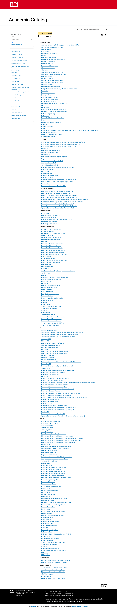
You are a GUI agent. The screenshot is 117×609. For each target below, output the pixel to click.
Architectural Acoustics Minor (50, 421)
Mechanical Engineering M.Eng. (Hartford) (54, 406)
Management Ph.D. (47, 173)
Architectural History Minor (49, 423)
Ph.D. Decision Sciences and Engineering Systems (57, 182)
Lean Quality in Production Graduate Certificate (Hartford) (59, 197)
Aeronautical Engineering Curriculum (52, 47)
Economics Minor (46, 465)
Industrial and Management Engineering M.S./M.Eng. (57, 370)
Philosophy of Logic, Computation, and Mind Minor (57, 534)
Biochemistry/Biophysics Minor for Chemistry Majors (58, 442)
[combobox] (91, 29)
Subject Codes (16, 107)
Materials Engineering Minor (50, 521)
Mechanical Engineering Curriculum (52, 118)
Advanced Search (16, 44)
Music (43, 120)
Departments (16, 101)
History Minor (45, 496)
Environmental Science (48, 101)
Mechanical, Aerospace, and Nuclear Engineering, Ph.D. (58, 180)
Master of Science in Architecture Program (54, 385)
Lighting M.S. (45, 376)
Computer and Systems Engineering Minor (54, 459)
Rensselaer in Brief (18, 63)
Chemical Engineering (48, 68)
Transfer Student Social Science (51, 319)
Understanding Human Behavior (51, 321)
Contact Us (19, 595)
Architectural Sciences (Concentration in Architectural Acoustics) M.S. (63, 332)
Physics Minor (45, 536)
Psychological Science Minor (50, 538)
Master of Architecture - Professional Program (55, 378)
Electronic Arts (46, 95)
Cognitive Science (47, 78)
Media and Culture (47, 292)
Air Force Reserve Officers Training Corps (54, 568)
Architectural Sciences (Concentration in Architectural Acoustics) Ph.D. (63, 142)
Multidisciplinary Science (49, 224)
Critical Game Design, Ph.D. (49, 165)
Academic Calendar (18, 57)
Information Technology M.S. (50, 374)
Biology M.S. (45, 341)
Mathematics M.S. (46, 403)
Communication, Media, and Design (52, 80)
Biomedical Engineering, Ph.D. (50, 150)
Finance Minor (45, 488)
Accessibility (68, 593)
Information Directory (19, 60)
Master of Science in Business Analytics (54, 387)
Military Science (46, 576)
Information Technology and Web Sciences (54, 277)
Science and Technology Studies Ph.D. (53, 186)
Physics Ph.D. (45, 184)
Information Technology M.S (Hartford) (53, 372)
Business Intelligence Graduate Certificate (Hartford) (57, 191)
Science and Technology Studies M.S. (53, 414)
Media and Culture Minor (49, 526)
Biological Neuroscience (49, 53)
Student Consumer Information (54, 593)
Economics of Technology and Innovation (54, 254)
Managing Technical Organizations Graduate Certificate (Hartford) (62, 202)
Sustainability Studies (48, 137)
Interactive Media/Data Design (51, 279)
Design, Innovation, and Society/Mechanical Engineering (59, 89)
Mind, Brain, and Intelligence (50, 294)
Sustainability (45, 312)
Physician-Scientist (47, 126)
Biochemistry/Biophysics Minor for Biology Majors (57, 436)
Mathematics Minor (47, 523)
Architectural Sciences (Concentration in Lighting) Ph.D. (58, 146)
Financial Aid (16, 78)
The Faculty (16, 118)
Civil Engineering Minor (48, 453)
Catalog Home (16, 51)
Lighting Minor (45, 509)
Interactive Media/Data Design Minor (53, 505)
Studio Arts (44, 310)
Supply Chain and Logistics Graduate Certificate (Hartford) (59, 206)
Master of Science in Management (52, 391)
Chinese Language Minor (49, 450)
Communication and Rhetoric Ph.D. (52, 161)
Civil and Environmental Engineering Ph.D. (54, 157)
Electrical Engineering (48, 93)
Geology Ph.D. (45, 171)
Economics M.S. (46, 364)
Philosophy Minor (46, 532)
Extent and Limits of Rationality (51, 262)
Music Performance (47, 300)
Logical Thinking (46, 290)
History (43, 275)
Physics (43, 128)
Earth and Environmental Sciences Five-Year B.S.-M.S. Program (61, 362)
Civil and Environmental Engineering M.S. (54, 353)
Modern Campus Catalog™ (79, 607)
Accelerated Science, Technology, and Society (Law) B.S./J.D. (60, 45)
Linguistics (44, 283)
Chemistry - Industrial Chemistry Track (53, 74)
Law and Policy (46, 281)
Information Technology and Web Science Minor (56, 503)
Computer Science (47, 84)
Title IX (66, 591)
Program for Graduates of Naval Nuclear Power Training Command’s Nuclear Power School (70, 130)
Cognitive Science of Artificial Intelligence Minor (56, 457)
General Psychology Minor (49, 490)
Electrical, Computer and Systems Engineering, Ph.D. (57, 167)
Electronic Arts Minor (48, 482)
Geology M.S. (45, 368)
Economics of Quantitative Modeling (52, 252)
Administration (17, 113)
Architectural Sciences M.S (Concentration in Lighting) (58, 337)
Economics (44, 91)
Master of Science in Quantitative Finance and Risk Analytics (60, 393)
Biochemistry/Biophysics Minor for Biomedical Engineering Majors (62, 438)
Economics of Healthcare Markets (51, 248)
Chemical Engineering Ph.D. (50, 152)
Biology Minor (45, 444)
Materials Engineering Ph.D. (49, 175)
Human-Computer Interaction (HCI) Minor (54, 498)
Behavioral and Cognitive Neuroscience (53, 233)
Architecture (45, 51)
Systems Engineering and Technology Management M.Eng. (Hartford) (63, 416)
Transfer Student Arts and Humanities (53, 317)
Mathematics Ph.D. (47, 177)
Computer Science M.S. (48, 357)
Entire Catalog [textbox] (15, 36)
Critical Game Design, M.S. (49, 360)
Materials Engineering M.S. (49, 401)
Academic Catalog (28, 20)
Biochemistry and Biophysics (50, 215)
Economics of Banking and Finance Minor (54, 467)
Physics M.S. (45, 412)
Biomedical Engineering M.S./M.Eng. (52, 343)
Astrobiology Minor (47, 428)
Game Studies (45, 269)
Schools (14, 98)
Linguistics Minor (46, 513)
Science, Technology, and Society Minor (53, 542)
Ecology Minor (45, 463)
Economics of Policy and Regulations (53, 250)
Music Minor (45, 528)
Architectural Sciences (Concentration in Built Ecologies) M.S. (60, 335)
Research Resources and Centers (19, 71)
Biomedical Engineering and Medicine (53, 572)
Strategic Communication (49, 308)
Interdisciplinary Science (49, 222)
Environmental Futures (48, 258)
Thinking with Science (48, 315)
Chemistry (44, 70)
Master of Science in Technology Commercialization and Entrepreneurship (64, 397)
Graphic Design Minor (48, 494)
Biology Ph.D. (45, 148)
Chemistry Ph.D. (46, 154)
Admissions (15, 81)
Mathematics (45, 116)
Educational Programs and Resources (20, 67)
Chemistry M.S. (46, 349)
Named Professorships (19, 116)
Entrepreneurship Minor (48, 484)
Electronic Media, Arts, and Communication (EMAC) (57, 220)
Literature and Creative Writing (50, 285)
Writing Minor (45, 555)
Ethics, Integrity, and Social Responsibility (54, 260)
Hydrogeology (45, 107)
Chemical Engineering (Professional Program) (55, 560)
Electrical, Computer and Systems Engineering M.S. (57, 366)
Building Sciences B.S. (48, 62)
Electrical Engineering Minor (50, 480)
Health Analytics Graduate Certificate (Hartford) (56, 193)
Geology (44, 105)
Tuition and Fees (17, 84)
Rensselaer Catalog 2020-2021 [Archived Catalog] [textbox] (88, 29)
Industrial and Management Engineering (53, 109)
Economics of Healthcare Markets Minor (53, 471)
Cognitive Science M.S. (48, 355)
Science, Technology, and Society (51, 135)
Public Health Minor (47, 540)
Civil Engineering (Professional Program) (53, 562)
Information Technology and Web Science (54, 112)
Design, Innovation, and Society (51, 87)
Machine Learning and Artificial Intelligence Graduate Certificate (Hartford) (64, 199)
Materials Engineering (48, 114)
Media (52, 591)
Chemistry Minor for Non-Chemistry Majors (55, 448)
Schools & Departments (19, 95)
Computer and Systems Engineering (52, 82)
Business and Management (49, 66)
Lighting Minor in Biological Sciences (53, 511)
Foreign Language (47, 267)
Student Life (16, 75)
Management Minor (47, 517)
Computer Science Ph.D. (48, 163)
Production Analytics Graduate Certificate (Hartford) (57, 204)
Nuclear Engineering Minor (49, 530)
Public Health (45, 304)
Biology (43, 55)
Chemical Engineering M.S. (49, 347)
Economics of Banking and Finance (52, 244)
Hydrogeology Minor (47, 501)
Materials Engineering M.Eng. (50, 399)
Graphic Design (46, 273)
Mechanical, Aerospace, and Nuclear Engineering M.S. (58, 410)
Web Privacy (58, 591)
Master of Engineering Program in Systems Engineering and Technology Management (68, 383)
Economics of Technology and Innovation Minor (56, 478)
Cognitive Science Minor (49, 455)
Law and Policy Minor (48, 507)
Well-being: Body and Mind (50, 325)
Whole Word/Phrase (17, 42)
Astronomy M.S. (46, 339)
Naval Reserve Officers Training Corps (53, 578)
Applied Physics (46, 49)
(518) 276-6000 (20, 593)
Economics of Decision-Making (51, 246)
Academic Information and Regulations (20, 88)
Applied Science (46, 213)
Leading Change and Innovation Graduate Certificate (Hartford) (61, 195)
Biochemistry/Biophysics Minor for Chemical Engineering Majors (61, 440)
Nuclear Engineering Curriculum (51, 122)
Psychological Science (48, 132)
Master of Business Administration (52, 380)
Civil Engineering (46, 76)
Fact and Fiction (46, 265)
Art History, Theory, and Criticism (51, 229)
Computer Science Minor (49, 461)
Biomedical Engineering (48, 57)
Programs (14, 104)
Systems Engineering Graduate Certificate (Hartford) (57, 208)
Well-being (44, 553)
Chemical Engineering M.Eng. (50, 345)
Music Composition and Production (52, 298)
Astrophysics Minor (47, 432)
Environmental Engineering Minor (51, 486)
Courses (14, 110)
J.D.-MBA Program (47, 574)
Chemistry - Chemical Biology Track (52, 72)
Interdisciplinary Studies (21, 92)
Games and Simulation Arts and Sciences (54, 103)
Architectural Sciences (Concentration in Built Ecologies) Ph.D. (60, 144)
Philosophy (44, 124)
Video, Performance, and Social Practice (53, 323)
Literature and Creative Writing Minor (52, 515)
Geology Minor (46, 492)
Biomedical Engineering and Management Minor (56, 446)
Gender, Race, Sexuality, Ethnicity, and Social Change (58, 271)
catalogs (33, 607)
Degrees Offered (17, 54)
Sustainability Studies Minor (50, 548)
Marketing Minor (46, 519)
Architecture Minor (47, 425)
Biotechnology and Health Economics (53, 59)
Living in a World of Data (49, 287)
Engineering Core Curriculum (50, 97)
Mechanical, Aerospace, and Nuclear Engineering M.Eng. (59, 408)
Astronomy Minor (46, 430)
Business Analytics (47, 64)
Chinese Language (47, 235)
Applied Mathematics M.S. (49, 330)
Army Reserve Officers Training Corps (53, 570)
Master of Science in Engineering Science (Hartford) (57, 389)
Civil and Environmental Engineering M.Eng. (54, 351)
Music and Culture (47, 296)
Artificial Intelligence (47, 231)
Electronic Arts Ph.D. (47, 169)
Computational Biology (48, 217)
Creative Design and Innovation (51, 237)
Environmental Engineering (49, 99)
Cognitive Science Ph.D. (48, 159)
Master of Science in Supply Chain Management (56, 395)
